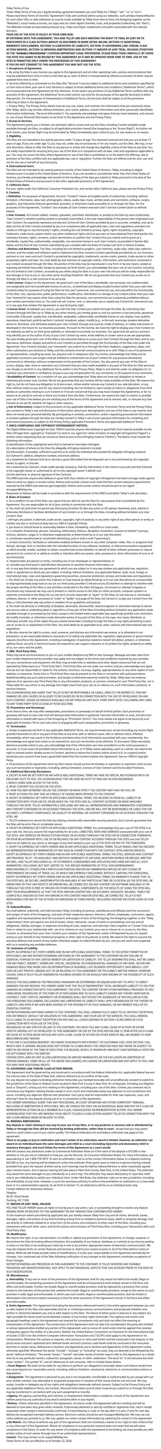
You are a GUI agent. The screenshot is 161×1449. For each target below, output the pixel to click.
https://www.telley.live (141, 15)
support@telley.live (20, 489)
